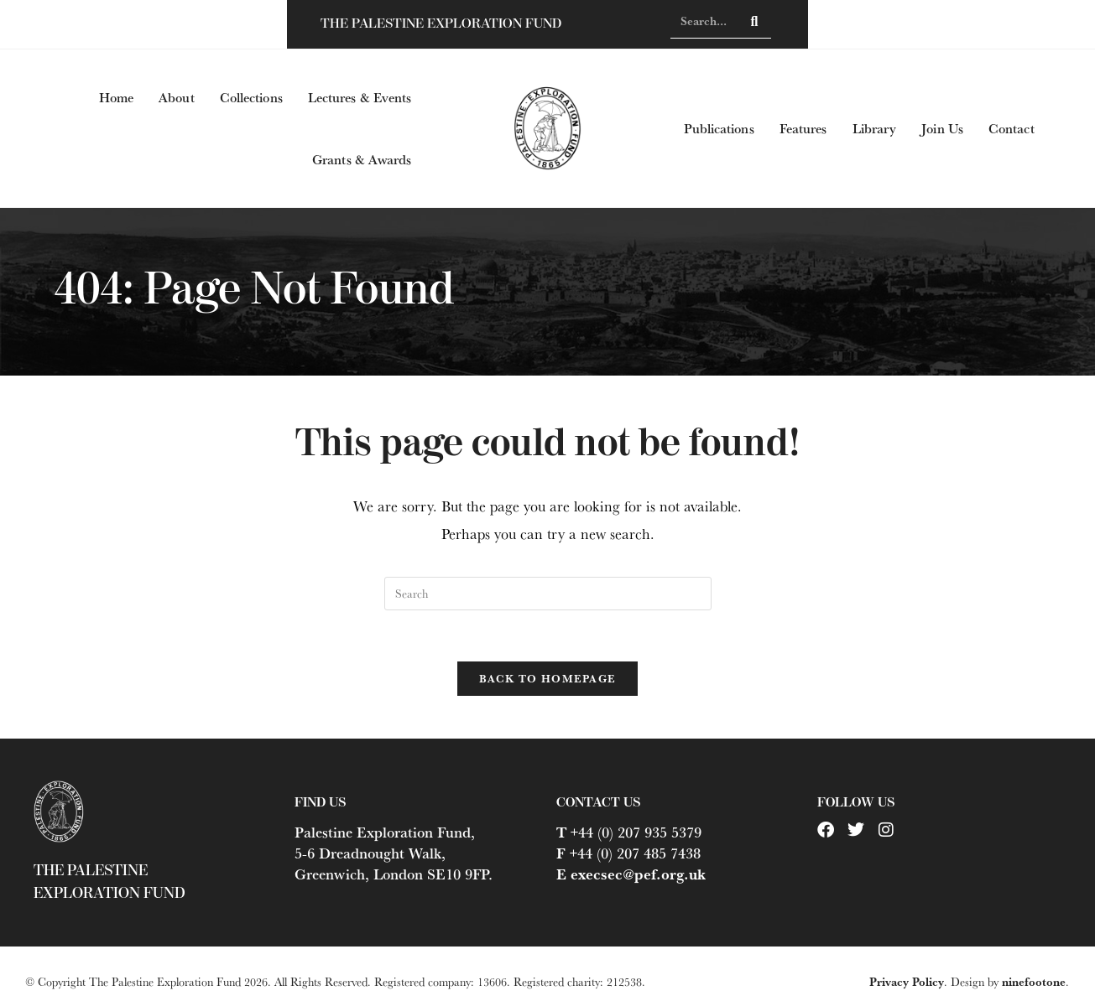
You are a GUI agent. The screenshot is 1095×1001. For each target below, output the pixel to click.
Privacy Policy (906, 981)
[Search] (755, 21)
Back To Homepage (548, 678)
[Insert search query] (548, 593)
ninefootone (1034, 981)
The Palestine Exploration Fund (441, 24)
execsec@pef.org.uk (638, 874)
